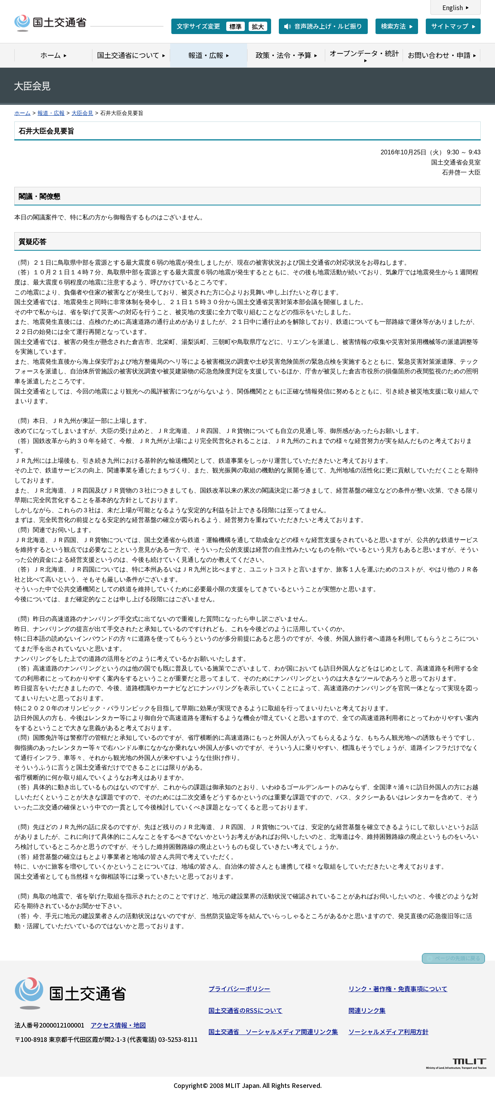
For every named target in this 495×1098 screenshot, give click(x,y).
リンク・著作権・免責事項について (397, 990)
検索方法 (393, 26)
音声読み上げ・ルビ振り (328, 26)
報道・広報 (51, 113)
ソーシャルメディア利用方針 (388, 1033)
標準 (235, 26)
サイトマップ (449, 26)
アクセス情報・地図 (118, 1026)
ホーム (22, 113)
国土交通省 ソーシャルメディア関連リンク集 (273, 1033)
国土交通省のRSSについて (245, 1012)
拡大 (258, 26)
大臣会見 (82, 113)
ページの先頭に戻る (453, 962)
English (452, 7)
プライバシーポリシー (239, 990)
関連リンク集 (367, 1012)
